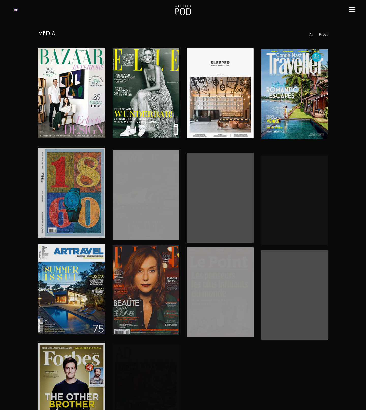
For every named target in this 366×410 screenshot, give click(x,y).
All (311, 34)
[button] (352, 9)
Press (323, 34)
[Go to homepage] (183, 10)
